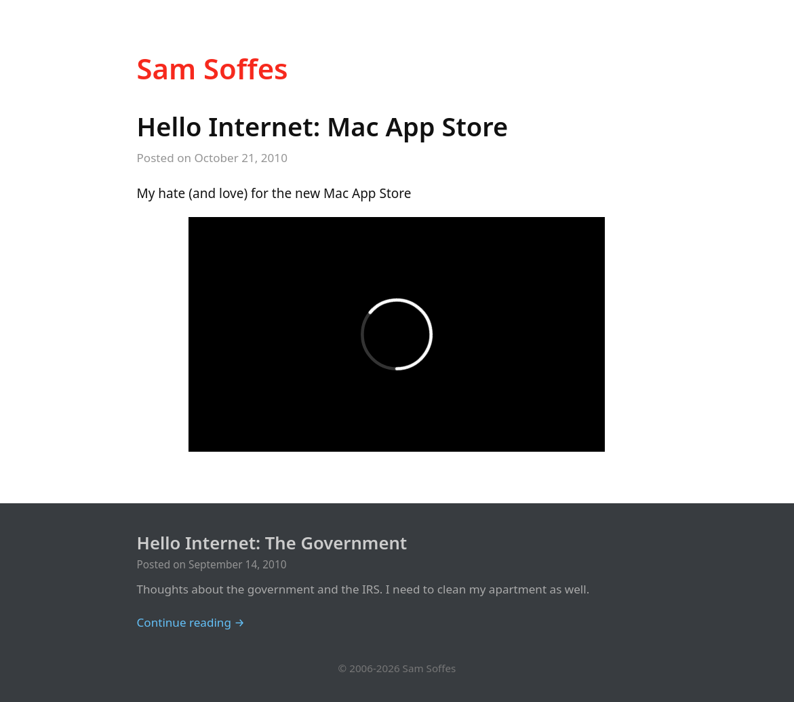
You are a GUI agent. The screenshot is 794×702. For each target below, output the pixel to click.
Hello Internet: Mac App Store (323, 126)
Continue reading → (191, 622)
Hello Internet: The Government (272, 543)
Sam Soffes (212, 68)
